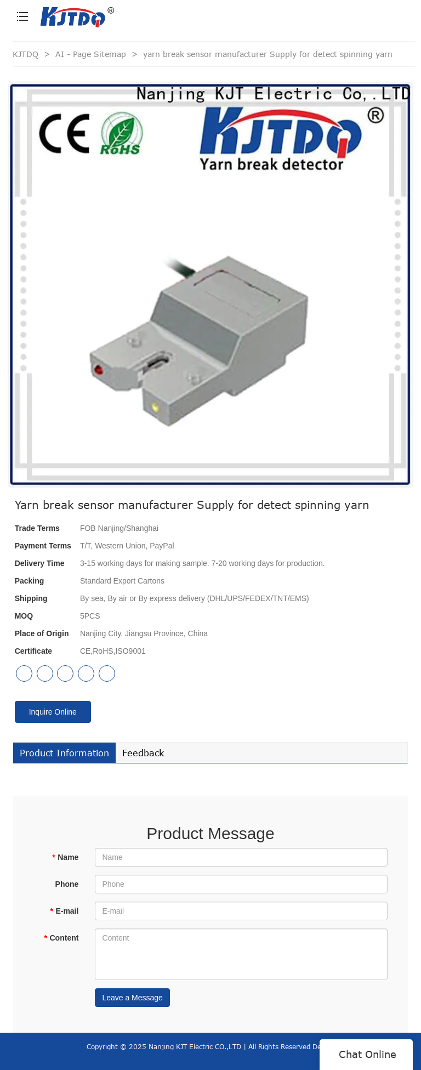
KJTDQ (25, 54)
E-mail (64, 911)
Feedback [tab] (143, 753)
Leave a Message (132, 997)
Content (61, 937)
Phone (67, 884)
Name (65, 857)
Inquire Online (53, 711)
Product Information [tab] (64, 753)
